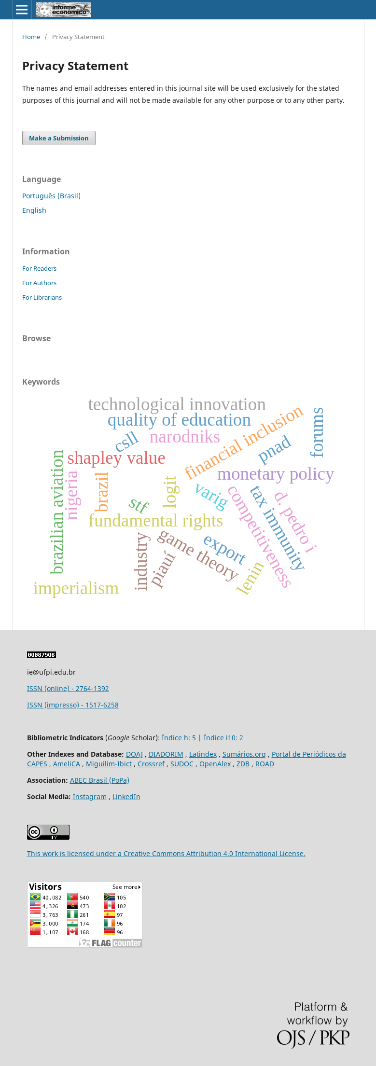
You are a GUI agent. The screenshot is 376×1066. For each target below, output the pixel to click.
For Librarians (42, 297)
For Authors (39, 282)
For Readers (39, 268)
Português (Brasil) (51, 195)
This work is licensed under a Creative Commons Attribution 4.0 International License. (166, 853)
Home (31, 36)
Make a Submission (59, 138)
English (34, 210)
